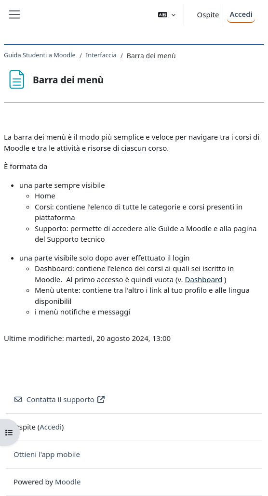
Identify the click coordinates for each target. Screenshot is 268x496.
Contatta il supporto (59, 399)
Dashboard (204, 279)
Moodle (67, 481)
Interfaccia (101, 55)
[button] (167, 14)
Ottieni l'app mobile (46, 454)
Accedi (241, 14)
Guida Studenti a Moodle (40, 55)
